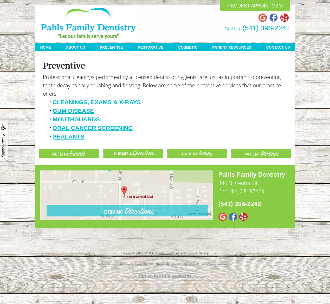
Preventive (111, 47)
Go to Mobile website (165, 276)
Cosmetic (187, 47)
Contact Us (278, 47)
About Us (75, 47)
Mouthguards (76, 119)
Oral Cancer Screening (93, 127)
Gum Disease (73, 110)
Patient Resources (231, 47)
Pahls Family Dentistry (162, 253)
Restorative (150, 47)
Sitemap (204, 253)
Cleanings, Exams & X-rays (97, 102)
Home (45, 47)
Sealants (69, 136)
